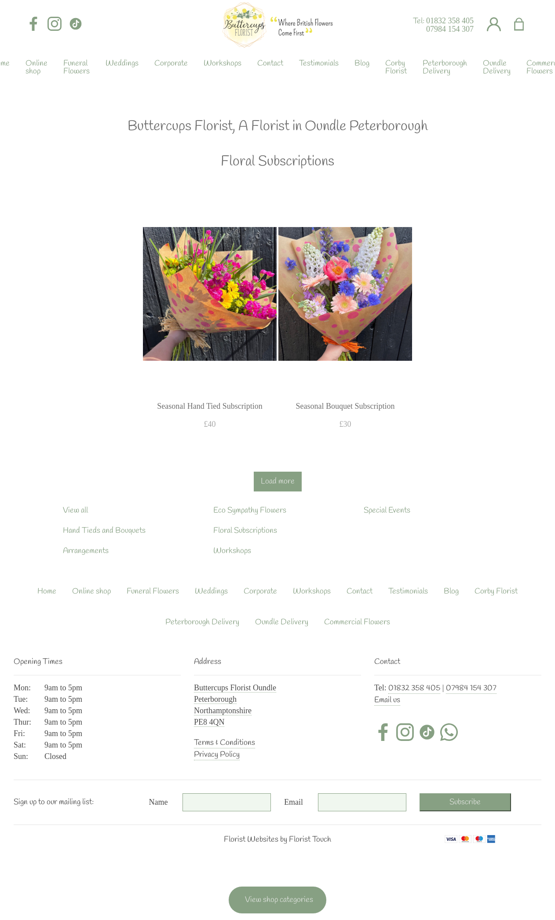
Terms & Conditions (224, 742)
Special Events (387, 510)
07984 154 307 (450, 29)
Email (293, 802)
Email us (387, 700)
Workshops (232, 551)
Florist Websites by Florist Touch (277, 839)
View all (75, 510)
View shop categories (279, 899)
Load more (278, 481)
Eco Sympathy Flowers (249, 510)
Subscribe (465, 802)
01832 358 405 (450, 21)
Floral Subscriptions (245, 530)
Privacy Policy (217, 754)
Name (158, 802)
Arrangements (86, 551)
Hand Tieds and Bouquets (104, 530)
